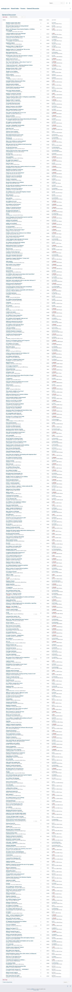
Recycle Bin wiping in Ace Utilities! (15, 182)
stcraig (8, 436)
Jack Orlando (9, 630)
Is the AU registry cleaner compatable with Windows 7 (20, 290)
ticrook (8, 636)
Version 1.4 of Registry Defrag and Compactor (18, 340)
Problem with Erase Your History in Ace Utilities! (18, 233)
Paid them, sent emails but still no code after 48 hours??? (21, 280)
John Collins (9, 766)
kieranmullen (9, 741)
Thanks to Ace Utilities (12, 71)
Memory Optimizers (11, 867)
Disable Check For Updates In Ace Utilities (17, 476)
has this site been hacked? (12, 533)
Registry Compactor (11, 705)
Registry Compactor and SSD (13, 93)
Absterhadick (55, 590)
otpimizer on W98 (10, 880)
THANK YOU (9, 826)
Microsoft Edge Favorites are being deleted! (17, 26)
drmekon (9, 300)
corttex (8, 515)
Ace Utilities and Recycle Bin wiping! (15, 242)
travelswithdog (10, 534)
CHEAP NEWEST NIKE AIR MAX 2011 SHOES (17, 239)
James (8, 681)
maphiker (9, 319)
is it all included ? (10, 226)
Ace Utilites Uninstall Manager (14, 299)
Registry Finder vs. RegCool (13, 562)
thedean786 (9, 735)
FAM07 (10, 31)
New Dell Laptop (10, 346)
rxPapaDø (9, 601)
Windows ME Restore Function (14, 810)
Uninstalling (9, 699)
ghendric (9, 53)
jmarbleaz (9, 569)
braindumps (55, 52)
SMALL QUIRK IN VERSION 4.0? (14, 508)
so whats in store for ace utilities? (14, 695)
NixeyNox (9, 294)
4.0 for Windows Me (11, 498)
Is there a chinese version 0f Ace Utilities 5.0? (17, 353)
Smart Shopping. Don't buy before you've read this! (19, 217)
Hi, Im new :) (9, 524)
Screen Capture (10, 622)
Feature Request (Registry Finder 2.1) (15, 36)
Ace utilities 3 (9, 638)
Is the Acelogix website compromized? (16, 397)
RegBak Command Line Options (14, 188)
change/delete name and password (15, 874)
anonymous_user (10, 278)
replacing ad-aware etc (12, 791)
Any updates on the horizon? (13, 204)
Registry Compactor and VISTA (14, 559)
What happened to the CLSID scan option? (17, 708)
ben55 (8, 398)
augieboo (55, 774)
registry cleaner (10, 661)
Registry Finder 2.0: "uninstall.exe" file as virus (18, 49)
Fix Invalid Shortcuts (11, 632)
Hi (6, 337)
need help (8, 267)
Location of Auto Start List (13, 252)
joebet (8, 379)
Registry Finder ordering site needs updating (17, 445)
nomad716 (9, 268)
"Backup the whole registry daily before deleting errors (20, 530)
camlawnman (9, 215)
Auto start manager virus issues (14, 255)
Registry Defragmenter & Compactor (15, 752)
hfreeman (9, 253)
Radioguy (9, 509)
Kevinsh (8, 859)
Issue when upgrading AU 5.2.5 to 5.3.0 (16, 112)
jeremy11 (8, 417)
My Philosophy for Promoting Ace (14, 768)
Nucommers (9, 572)
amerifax (9, 202)
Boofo (54, 495)
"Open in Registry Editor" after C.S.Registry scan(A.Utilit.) (20, 96)
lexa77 (8, 75)
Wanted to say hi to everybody (14, 176)
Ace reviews (9, 305)
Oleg (8, 313)
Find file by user (10, 680)
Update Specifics (10, 584)
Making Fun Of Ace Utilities (13, 489)
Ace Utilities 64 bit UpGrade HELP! (15, 324)
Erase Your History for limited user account (17, 381)
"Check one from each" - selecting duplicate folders (19, 65)
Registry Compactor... (11, 737)
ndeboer (9, 180)
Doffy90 (8, 544)
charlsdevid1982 (10, 287)
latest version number (11, 781)
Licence (8, 388)
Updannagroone (10, 148)
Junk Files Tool (10, 128)
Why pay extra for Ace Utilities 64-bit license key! (18, 144)
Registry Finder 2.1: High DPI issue (14, 46)
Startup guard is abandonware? (14, 283)
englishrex (9, 658)
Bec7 (8, 392)
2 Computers (9, 587)
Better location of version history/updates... (17, 568)
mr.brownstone (10, 541)
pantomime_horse (10, 582)
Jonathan (9, 763)
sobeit (8, 351)
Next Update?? (10, 794)
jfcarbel (8, 693)
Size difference (10, 514)
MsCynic (9, 627)
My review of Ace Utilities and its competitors (18, 657)
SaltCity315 (9, 811)
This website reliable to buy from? (15, 391)
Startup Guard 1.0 (10, 823)
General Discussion (9, 15)
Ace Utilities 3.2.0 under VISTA (14, 546)
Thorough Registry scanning (13, 733)
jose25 (8, 697)
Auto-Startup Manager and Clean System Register (19, 775)
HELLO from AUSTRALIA (12, 39)
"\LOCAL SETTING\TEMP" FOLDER (14, 816)
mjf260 (8, 493)
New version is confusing (12, 511)
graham (8, 556)
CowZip (8, 69)
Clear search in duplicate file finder (15, 536)
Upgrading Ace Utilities (12, 756)
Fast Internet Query (11, 648)
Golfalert (10, 41)
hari (54, 29)
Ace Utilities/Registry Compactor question (17, 565)
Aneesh (54, 58)
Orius (8, 471)
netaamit (9, 563)
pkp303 (8, 161)
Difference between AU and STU (14, 321)
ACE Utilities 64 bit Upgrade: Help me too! (17, 318)
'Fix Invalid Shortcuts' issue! (13, 103)
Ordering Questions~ (11, 730)
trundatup (9, 218)
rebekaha (9, 199)
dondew (8, 155)
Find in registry (10, 74)
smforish (9, 458)
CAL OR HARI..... (10, 785)
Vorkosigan (9, 678)
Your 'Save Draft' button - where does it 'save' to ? (19, 62)
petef (8, 566)
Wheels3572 (9, 439)
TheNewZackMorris (11, 550)
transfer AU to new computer (13, 749)
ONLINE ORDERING (11, 845)
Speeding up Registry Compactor (14, 169)
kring (8, 395)
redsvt (8, 560)
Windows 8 (9, 138)
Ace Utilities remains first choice (14, 683)
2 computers (9, 378)
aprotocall (9, 496)
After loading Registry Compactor (15, 109)
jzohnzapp (9, 604)
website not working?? (12, 220)
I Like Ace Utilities (10, 327)
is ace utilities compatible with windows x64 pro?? (19, 718)
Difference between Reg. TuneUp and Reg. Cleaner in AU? (21, 673)
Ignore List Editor (10, 115)
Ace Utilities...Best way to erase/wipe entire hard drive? (20, 274)
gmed (8, 553)
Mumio (10, 79)
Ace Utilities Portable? (11, 470)
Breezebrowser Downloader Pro (14, 473)
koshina (8, 401)
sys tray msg (9, 153)
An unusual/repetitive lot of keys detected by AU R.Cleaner (21, 119)
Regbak (8, 77)
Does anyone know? (11, 422)
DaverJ (8, 547)
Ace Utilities (9, 807)
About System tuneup (11, 540)
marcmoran (9, 136)
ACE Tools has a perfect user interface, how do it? (19, 848)
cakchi (8, 738)
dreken (8, 849)
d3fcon (8, 722)
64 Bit (7, 612)
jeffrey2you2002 (10, 750)
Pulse (8, 389)
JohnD (8, 348)
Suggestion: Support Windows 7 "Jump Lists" (17, 258)
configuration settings (11, 788)
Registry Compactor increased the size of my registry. (20, 864)
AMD (54, 800)
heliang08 (9, 354)
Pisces (8, 779)
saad (8, 27)
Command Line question (12, 495)
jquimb (8, 862)
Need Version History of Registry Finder (16, 441)
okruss (8, 363)
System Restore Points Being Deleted (15, 819)
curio (8, 744)
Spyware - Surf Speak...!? (12, 606)
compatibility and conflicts (13, 743)
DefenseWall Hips (10, 369)
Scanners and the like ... (12, 702)
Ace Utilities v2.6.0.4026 (12, 343)
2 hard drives (9, 855)
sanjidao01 (55, 346)
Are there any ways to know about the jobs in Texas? (19, 375)
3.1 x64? (8, 578)
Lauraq (8, 24)
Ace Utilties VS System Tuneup (14, 457)
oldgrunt (8, 725)
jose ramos (9, 310)
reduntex (9, 525)
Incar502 (9, 329)
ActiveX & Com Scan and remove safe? (16, 517)
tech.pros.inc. (10, 332)
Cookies (8, 667)
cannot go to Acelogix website (14, 277)
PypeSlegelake (10, 151)
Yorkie (8, 591)
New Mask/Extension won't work (14, 134)
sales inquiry (9, 261)
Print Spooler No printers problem (15, 403)
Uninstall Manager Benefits (13, 451)
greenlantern (9, 620)
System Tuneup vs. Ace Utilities (14, 106)
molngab (9, 284)
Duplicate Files (10, 686)
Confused (8, 302)
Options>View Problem (12, 131)
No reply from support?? (12, 160)
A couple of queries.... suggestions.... (15, 635)
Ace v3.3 (8, 543)
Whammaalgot (10, 420)
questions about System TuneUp (14, 429)
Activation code (10, 372)
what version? (9, 384)
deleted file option (11, 870)
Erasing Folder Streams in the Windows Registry (18, 877)
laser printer (9, 198)
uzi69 (8, 196)
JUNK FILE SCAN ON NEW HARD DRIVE (16, 813)
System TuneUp (10, 460)
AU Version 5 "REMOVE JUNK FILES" (15, 359)
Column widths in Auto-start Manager (16, 33)
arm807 (8, 652)
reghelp (8, 325)
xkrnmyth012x (10, 747)
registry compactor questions (13, 724)
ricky (8, 63)
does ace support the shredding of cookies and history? (20, 596)
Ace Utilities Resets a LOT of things (15, 797)
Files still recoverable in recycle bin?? (15, 432)
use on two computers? (12, 365)
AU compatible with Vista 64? (13, 413)
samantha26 (55, 198)
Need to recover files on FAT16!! (14, 400)
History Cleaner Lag (11, 644)
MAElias (8, 338)
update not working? (11, 223)
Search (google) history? (12, 479)
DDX (8, 731)
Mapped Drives (10, 362)
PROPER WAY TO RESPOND (13, 829)
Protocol (8, 449)
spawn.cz (9, 633)
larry (8, 684)
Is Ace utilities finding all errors (14, 555)
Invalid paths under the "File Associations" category (19, 55)
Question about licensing (12, 670)
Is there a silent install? (12, 609)
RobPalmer (9, 158)
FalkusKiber (9, 411)
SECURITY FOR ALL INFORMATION (15, 851)
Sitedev (54, 664)
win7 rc (8, 350)
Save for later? (10, 163)
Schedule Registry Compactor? (14, 331)
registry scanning (10, 861)
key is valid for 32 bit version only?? (15, 229)
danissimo (9, 37)
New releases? (9, 195)
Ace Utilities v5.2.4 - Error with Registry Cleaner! (18, 191)
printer (8, 296)
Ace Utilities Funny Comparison (14, 315)
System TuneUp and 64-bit (13, 527)
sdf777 (8, 405)
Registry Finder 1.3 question (13, 100)
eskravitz (9, 107)
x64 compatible (10, 435)
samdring (9, 272)
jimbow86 (55, 647)
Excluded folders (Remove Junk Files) (15, 81)
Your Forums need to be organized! (15, 236)
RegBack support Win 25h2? (13, 22)
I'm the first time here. (11, 147)
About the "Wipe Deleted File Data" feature (17, 619)
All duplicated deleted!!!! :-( (13, 210)
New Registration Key (11, 52)
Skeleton (9, 671)
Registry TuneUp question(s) (13, 765)
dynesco (9, 281)
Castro (54, 835)
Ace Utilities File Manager (12, 778)
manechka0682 (10, 262)
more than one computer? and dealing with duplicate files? (21, 454)
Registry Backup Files (11, 832)
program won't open (11, 549)
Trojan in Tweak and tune (12, 677)
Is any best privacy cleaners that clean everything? (19, 286)
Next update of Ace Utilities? (13, 264)
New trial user (9, 464)
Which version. (10, 492)
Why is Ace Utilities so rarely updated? (16, 141)
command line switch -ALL (13, 616)
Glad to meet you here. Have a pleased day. (17, 150)
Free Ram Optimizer (11, 651)
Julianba (8, 211)
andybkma (9, 167)
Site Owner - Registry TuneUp (13, 593)
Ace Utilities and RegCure (12, 356)
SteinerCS (55, 651)
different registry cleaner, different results (17, 692)
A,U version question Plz (12, 629)
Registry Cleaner (10, 581)
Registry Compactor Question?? (14, 836)
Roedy (8, 60)
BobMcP (9, 462)
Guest (8, 610)
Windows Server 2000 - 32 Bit (14, 68)
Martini (8, 674)
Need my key (9, 248)
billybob (8, 537)
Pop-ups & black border (12, 505)
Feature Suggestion (11, 746)
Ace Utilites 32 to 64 (11, 201)
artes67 (8, 499)
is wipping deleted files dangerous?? (15, 552)
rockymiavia (55, 593)
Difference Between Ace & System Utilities (17, 394)
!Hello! (7, 419)
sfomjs (8, 455)
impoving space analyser (12, 84)
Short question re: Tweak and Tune (15, 711)
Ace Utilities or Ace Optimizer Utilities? (16, 502)
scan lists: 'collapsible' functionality (15, 125)
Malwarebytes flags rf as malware (15, 245)
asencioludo (9, 639)
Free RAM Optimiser (11, 293)
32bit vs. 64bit (9, 574)
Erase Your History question (13, 90)
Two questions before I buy (13, 590)
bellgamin (9, 506)
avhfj (8, 164)
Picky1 (8, 249)
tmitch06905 (9, 139)
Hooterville (9, 142)
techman (9, 291)
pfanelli (8, 408)
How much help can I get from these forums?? (18, 740)
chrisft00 (55, 277)
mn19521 (9, 598)
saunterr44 (9, 227)
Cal (7, 88)
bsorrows (9, 246)
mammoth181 (9, 240)
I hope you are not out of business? (15, 172)
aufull (7, 308)
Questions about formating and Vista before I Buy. (19, 410)
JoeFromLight (55, 667)
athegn (8, 357)
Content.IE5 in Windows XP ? (13, 858)
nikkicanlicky (9, 703)
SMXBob (9, 256)
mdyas (8, 230)
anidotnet (9, 189)
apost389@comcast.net (12, 367)
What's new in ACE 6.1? (12, 58)
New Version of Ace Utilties (13, 625)
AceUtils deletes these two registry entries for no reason (20, 166)
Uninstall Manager (11, 800)
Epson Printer (9, 271)
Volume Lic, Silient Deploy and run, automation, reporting (21, 603)
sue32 (8, 373)
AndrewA (9, 662)
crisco (8, 712)
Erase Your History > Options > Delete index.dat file (19, 486)
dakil (8, 376)
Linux (7, 689)
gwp (8, 72)
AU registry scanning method (13, 122)
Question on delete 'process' (13, 426)
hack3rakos (55, 188)
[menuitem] (67, 3)
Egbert (54, 179)
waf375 (8, 665)
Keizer (8, 655)
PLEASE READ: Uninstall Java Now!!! (15, 87)
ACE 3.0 (8, 641)
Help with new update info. (13, 762)
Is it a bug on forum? (11, 571)
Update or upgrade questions (13, 207)
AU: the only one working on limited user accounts (19, 185)
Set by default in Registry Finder (14, 438)
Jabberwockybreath (11, 66)
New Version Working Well (13, 448)
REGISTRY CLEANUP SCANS (13, 839)
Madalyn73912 (10, 613)
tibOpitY (8, 177)
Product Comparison (11, 179)
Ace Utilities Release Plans (13, 467)
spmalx (8, 427)
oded (8, 386)
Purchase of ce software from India (15, 416)
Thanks (8, 771)
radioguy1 (9, 360)
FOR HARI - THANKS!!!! (11, 842)
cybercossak (9, 776)
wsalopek (9, 275)
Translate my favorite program (14, 334)
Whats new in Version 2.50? (13, 714)
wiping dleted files (11, 600)
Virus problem (9, 157)
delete (7, 214)
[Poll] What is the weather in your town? (16, 664)
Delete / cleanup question (12, 483)
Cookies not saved (10, 312)
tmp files (8, 721)
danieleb (9, 706)
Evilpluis (8, 649)
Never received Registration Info (14, 804)
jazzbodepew (55, 619)
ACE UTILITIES (9, 759)
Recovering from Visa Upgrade (14, 407)
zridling (54, 695)
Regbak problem (10, 43)
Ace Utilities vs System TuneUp (14, 521)
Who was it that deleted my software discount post (19, 727)
